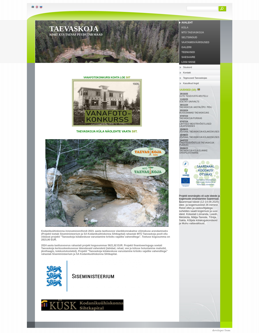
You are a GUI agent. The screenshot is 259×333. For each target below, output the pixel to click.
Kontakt (187, 72)
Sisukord (187, 67)
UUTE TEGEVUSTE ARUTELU (194, 96)
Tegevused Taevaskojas (195, 78)
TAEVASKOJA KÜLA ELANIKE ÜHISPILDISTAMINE (194, 151)
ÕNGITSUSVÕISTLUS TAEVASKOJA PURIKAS (197, 144)
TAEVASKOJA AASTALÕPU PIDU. (196, 107)
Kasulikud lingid (191, 83)
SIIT (128, 77)
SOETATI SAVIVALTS (190, 102)
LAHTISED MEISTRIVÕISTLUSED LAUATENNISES (196, 125)
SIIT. (134, 131)
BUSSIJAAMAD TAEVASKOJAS (195, 113)
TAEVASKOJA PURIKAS (191, 118)
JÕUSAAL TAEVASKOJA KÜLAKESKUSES (200, 132)
